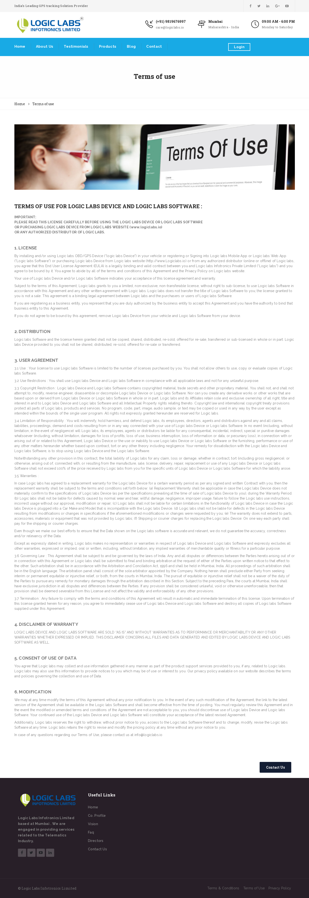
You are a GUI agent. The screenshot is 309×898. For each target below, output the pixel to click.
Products (107, 46)
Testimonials (76, 46)
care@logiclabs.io (170, 27)
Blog (131, 46)
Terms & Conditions (223, 888)
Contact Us (97, 849)
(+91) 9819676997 (171, 21)
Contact (154, 46)
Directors (96, 841)
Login (239, 47)
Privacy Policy (279, 888)
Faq (91, 832)
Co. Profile (97, 815)
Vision (93, 824)
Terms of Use (254, 888)
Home (19, 46)
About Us (44, 46)
